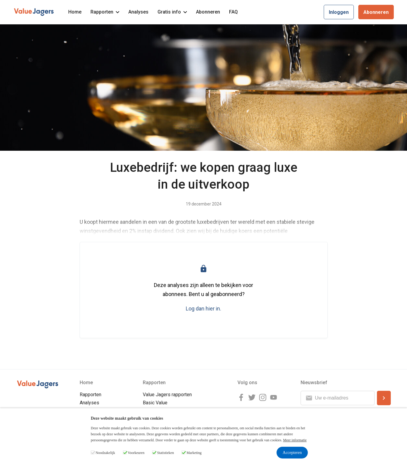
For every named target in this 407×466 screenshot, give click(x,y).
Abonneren (208, 12)
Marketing (193, 453)
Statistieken (165, 453)
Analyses (138, 12)
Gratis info (172, 12)
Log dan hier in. (203, 308)
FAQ (233, 12)
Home (74, 12)
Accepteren (292, 452)
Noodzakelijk (105, 453)
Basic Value (155, 403)
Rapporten (104, 12)
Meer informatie (295, 440)
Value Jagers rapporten (167, 394)
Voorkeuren (136, 453)
